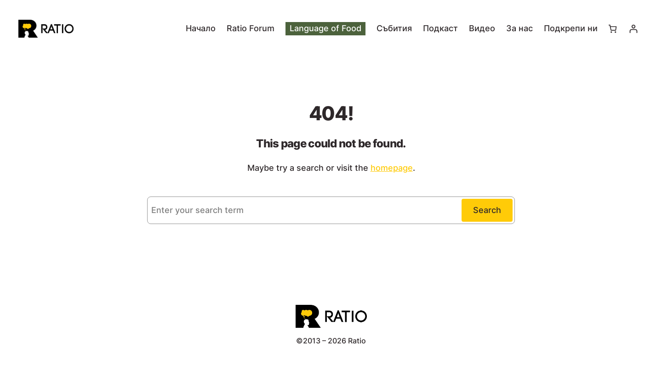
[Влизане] (633, 28)
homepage (392, 168)
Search (487, 210)
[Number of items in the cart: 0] (612, 28)
